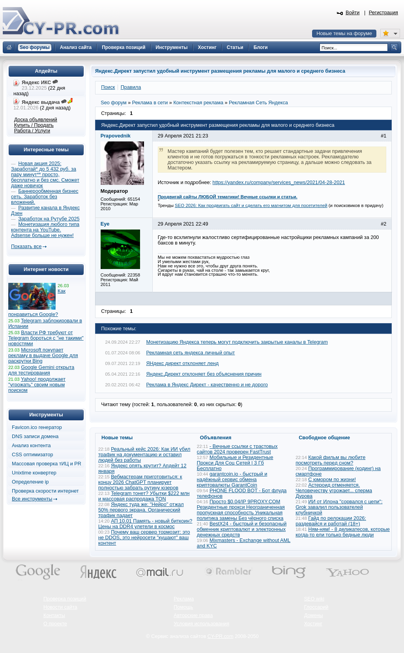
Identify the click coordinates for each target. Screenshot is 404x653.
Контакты (54, 615)
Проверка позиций (64, 599)
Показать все (26, 246)
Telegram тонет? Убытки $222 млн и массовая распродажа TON (144, 496)
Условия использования (201, 624)
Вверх (357, 625)
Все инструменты (32, 499)
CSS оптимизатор (32, 454)
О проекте (55, 624)
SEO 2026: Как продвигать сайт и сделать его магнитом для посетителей (251, 205)
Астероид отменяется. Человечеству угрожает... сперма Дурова (334, 490)
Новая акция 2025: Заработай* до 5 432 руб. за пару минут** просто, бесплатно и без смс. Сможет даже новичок (45, 174)
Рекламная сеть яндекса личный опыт (190, 353)
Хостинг (313, 624)
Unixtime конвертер (34, 473)
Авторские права (193, 615)
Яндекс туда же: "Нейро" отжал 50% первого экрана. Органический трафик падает (141, 510)
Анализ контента (31, 445)
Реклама (184, 599)
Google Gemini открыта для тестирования (41, 370)
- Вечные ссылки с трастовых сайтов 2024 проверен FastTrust (237, 449)
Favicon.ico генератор (37, 427)
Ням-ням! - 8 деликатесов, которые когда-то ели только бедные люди (343, 532)
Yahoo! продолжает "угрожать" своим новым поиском (36, 384)
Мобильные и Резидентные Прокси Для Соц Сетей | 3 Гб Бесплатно (235, 463)
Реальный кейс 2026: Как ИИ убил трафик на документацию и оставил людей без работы (144, 454)
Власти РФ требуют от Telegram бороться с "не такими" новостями (46, 338)
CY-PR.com (221, 636)
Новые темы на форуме (344, 33)
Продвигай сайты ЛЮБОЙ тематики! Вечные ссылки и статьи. (227, 196)
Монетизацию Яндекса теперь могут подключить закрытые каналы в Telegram (237, 342)
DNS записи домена (35, 436)
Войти (353, 12)
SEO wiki (314, 599)
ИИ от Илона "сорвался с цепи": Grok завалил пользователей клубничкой (339, 507)
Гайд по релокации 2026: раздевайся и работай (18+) (331, 521)
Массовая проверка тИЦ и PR (46, 464)
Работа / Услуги (32, 131)
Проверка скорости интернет (45, 491)
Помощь (183, 607)
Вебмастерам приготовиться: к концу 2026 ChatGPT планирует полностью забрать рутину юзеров (140, 482)
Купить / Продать (34, 125)
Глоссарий (316, 607)
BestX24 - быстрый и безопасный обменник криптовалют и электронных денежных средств (241, 529)
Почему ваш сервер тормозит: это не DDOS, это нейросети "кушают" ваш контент (144, 537)
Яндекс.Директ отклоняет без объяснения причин (204, 374)
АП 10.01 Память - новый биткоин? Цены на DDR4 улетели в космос (145, 523)
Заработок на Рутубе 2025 (48, 219)
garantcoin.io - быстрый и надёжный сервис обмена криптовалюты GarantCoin (232, 479)
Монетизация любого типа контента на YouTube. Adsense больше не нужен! (45, 230)
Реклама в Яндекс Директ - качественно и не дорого (207, 385)
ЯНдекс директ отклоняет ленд (182, 363)
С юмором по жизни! (332, 479)
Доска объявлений (35, 119)
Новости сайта (60, 607)
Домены (313, 615)
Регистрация (383, 12)
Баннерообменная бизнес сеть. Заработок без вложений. (45, 196)
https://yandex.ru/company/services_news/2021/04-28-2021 (279, 182)
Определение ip (30, 482)
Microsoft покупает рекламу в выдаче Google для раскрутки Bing (43, 355)
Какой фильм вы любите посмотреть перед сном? (330, 460)
